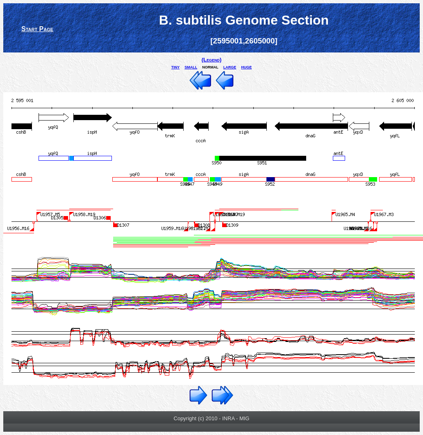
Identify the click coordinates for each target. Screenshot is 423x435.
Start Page (37, 28)
